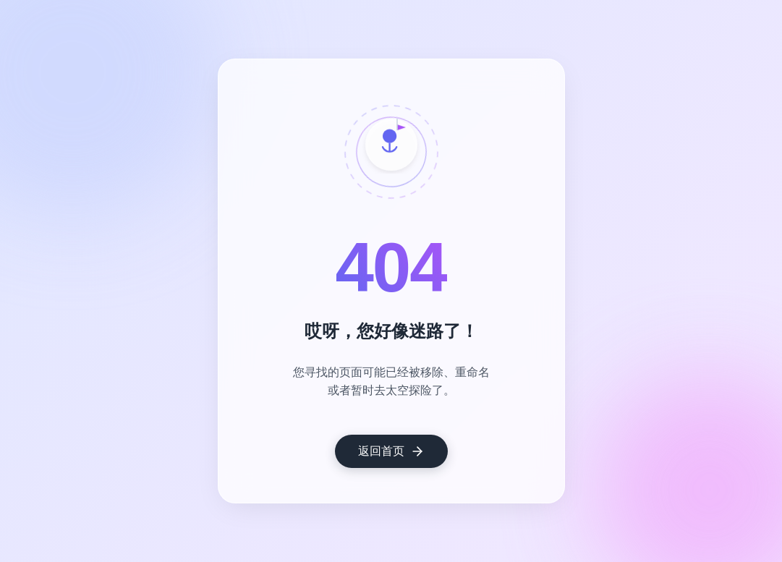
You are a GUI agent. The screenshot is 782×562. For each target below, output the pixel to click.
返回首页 (391, 451)
